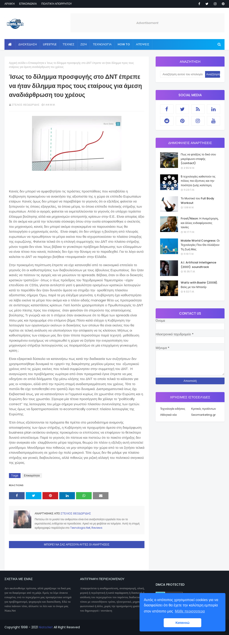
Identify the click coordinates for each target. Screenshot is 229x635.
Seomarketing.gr (203, 415)
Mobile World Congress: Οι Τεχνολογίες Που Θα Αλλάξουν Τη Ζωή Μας (200, 244)
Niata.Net (46, 627)
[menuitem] (9, 44)
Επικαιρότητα (36, 63)
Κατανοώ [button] (183, 623)
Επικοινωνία (28, 4)
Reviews (96, 528)
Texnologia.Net (80, 528)
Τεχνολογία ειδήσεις (172, 409)
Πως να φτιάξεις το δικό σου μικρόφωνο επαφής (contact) (198, 158)
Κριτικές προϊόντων (203, 409)
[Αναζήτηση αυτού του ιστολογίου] (182, 74)
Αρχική (9, 4)
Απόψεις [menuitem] (142, 44)
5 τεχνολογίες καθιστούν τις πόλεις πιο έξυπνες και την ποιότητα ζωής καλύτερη (198, 180)
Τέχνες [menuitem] (68, 44)
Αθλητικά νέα (168, 415)
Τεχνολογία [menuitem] (102, 44)
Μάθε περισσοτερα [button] (190, 611)
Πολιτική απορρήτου (56, 4)
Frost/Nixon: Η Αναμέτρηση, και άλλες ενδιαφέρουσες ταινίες (199, 222)
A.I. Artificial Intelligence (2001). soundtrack (198, 264)
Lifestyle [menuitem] (50, 44)
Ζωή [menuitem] (84, 44)
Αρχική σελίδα (17, 63)
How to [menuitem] (124, 44)
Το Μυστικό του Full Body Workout (197, 200)
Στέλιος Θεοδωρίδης (25, 105)
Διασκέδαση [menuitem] (27, 44)
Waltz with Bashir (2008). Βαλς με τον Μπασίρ (199, 284)
